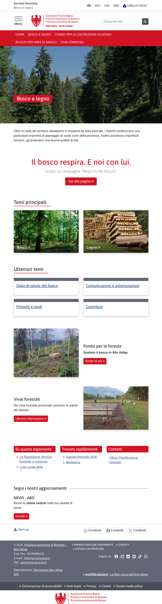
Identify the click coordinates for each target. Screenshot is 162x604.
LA (107, 5)
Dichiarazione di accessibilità (40, 586)
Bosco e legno (39, 34)
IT (89, 5)
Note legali (72, 586)
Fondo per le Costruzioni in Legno (83, 34)
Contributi (94, 306)
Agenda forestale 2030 (81, 457)
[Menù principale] (18, 21)
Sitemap (23, 529)
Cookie (105, 586)
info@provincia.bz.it (37, 558)
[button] (116, 556)
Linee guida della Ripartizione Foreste (33, 469)
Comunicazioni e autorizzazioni (112, 285)
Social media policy (127, 586)
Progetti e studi (29, 306)
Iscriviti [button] (21, 516)
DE (97, 5)
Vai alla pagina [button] (81, 181)
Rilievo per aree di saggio (36, 42)
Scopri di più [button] (95, 361)
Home (19, 34)
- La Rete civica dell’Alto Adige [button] (115, 574)
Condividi (92, 530)
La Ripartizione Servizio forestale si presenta (36, 459)
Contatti (122, 544)
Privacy (90, 586)
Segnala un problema (88, 548)
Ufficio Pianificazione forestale (123, 460)
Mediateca (73, 462)
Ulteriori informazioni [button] (30, 418)
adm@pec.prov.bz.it (33, 562)
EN (116, 5)
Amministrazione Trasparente (92, 544)
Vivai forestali (72, 42)
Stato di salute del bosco (37, 285)
